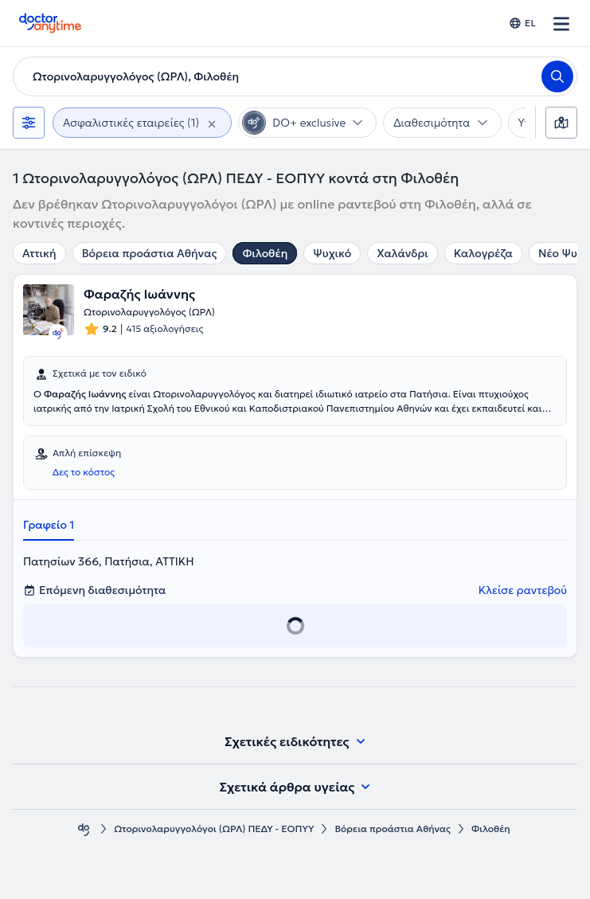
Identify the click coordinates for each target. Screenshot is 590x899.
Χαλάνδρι (402, 253)
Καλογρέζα (483, 253)
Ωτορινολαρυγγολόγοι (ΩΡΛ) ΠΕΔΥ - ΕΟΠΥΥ (214, 829)
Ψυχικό (332, 253)
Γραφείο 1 (48, 525)
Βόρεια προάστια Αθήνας (149, 253)
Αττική (39, 253)
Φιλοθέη (264, 253)
